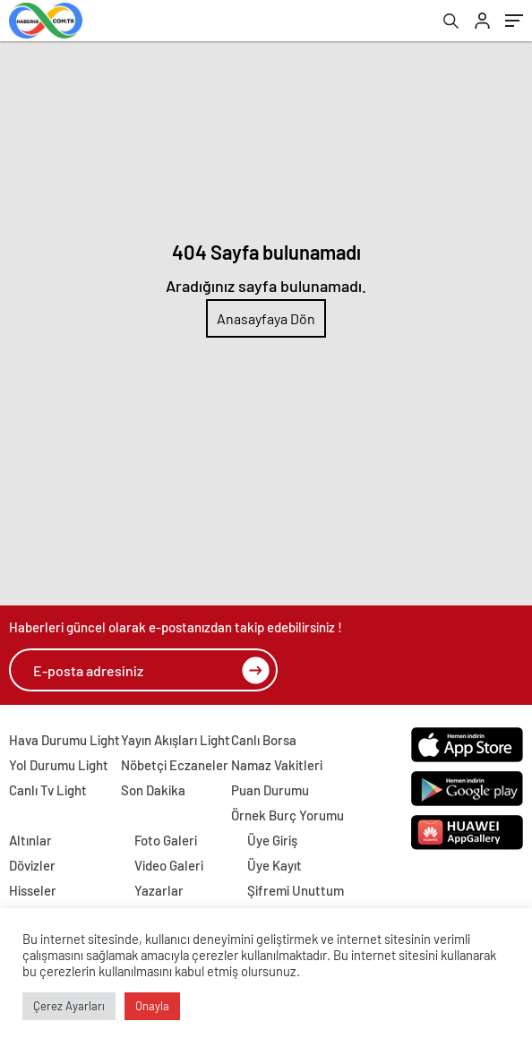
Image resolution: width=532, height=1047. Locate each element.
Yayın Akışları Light (175, 740)
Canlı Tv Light (48, 790)
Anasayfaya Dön (266, 318)
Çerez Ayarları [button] (69, 1006)
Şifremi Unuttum (295, 890)
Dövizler (32, 865)
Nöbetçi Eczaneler (174, 765)
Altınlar (30, 840)
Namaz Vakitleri (276, 765)
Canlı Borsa (263, 740)
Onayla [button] (152, 1006)
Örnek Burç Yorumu (287, 815)
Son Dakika (153, 790)
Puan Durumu (270, 790)
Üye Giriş (272, 840)
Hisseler (32, 890)
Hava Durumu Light (64, 740)
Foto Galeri (165, 840)
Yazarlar (159, 890)
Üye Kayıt (274, 865)
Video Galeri (168, 865)
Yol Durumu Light (58, 765)
